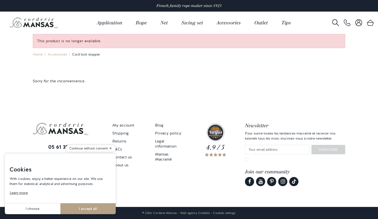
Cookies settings (224, 213)
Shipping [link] (120, 133)
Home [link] (38, 54)
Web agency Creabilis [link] (195, 213)
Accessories (57, 54)
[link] (347, 23)
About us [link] (120, 165)
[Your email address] (277, 149)
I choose (32, 208)
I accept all (88, 208)
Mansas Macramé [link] (163, 157)
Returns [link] (119, 141)
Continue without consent (88, 148)
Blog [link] (159, 125)
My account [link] (123, 125)
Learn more (19, 193)
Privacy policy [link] (168, 133)
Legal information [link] (165, 144)
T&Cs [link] (117, 149)
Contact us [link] (122, 157)
